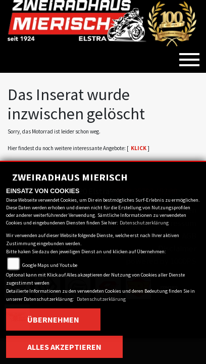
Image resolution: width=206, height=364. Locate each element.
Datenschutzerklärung (144, 222)
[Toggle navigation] (189, 55)
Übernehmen (53, 319)
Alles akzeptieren (64, 347)
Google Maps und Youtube (49, 265)
